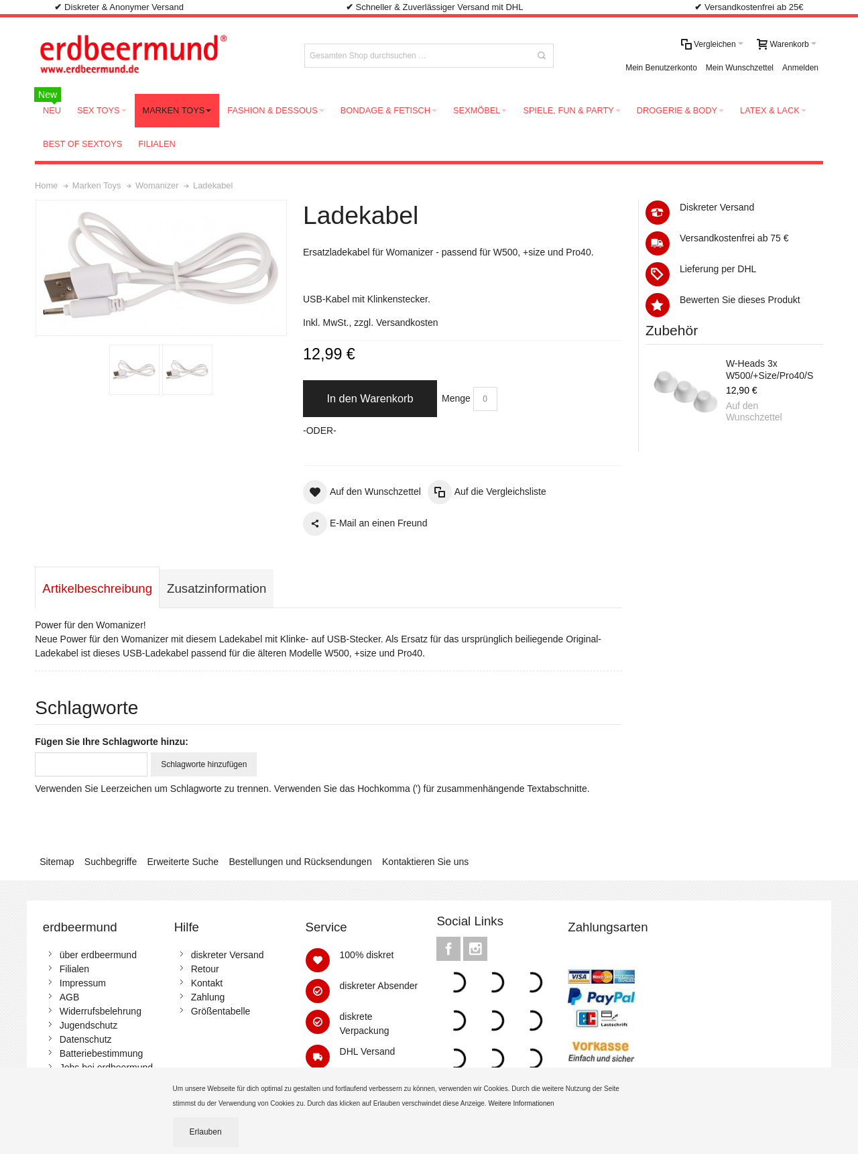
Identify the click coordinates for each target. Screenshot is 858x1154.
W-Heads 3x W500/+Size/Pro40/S (769, 369)
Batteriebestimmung (101, 1053)
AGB (70, 997)
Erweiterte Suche (183, 861)
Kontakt (207, 983)
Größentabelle (221, 1011)
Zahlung (208, 997)
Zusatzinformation (216, 588)
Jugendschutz (88, 1025)
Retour (205, 969)
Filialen (74, 969)
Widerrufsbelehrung (100, 1011)
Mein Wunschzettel (740, 67)
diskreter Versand (227, 954)
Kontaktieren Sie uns (425, 861)
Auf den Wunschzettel (754, 411)
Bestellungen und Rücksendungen (300, 861)
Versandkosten (407, 322)
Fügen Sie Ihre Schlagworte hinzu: (111, 741)
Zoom (161, 267)
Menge (456, 398)
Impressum (83, 983)
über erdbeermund (98, 954)
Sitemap (57, 861)
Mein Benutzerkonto (661, 67)
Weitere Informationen (522, 1103)
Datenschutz (86, 1039)
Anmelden (800, 67)
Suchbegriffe (110, 861)
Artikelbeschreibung (97, 588)
